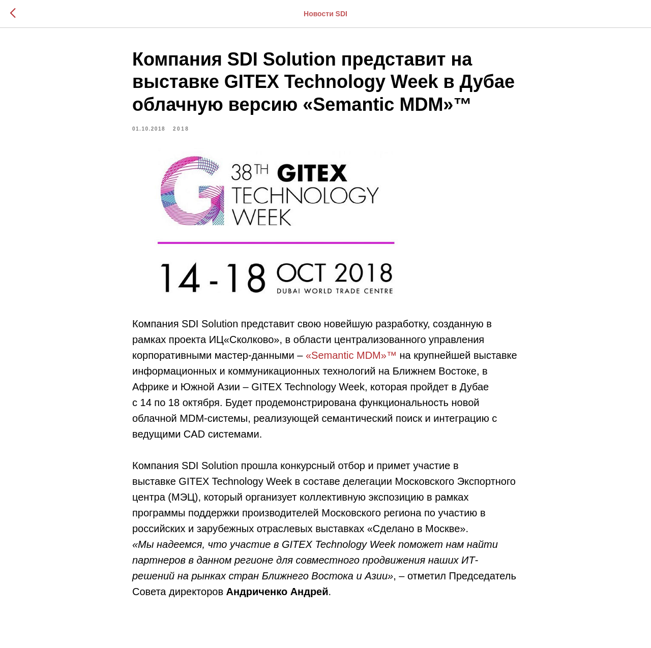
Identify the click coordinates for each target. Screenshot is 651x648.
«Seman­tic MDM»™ (351, 355)
